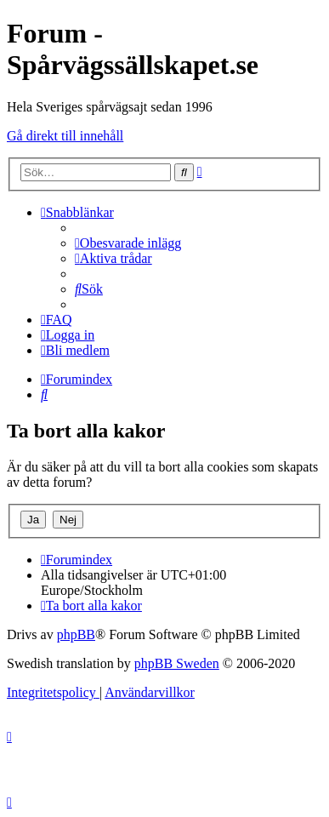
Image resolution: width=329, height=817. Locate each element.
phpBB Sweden (176, 663)
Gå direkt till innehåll (65, 136)
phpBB (76, 634)
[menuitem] (128, 243)
